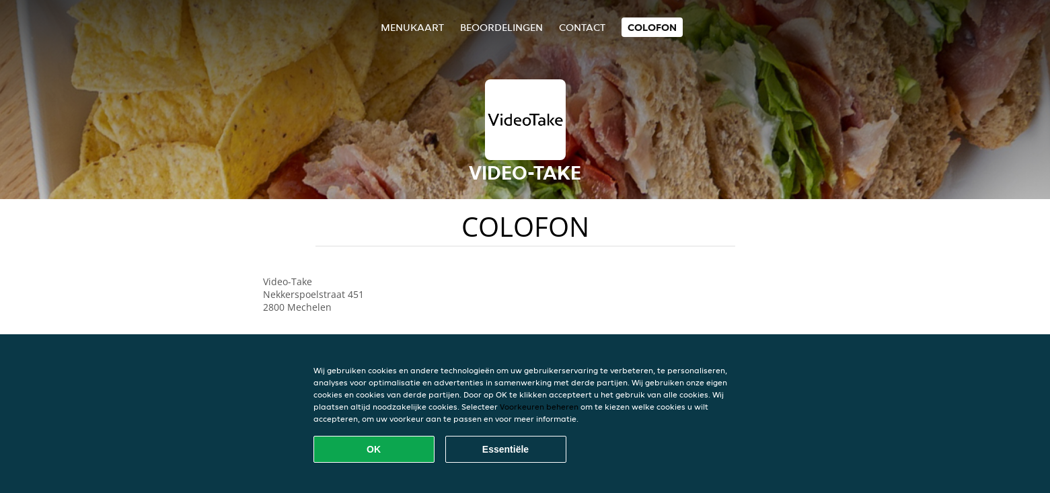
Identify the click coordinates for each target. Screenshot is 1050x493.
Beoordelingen (501, 27)
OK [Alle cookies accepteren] (374, 449)
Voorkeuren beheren (539, 407)
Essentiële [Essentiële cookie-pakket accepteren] (505, 449)
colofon (652, 27)
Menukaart (412, 27)
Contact (582, 27)
